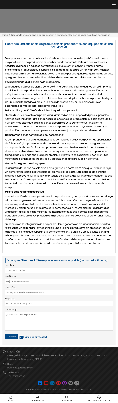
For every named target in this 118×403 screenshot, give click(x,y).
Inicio (5, 35)
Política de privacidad (35, 337)
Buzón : (10, 287)
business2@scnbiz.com (20, 367)
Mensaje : (11, 309)
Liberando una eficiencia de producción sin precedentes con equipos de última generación (60, 35)
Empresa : (10, 298)
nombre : (10, 265)
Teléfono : (11, 276)
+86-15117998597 (16, 376)
